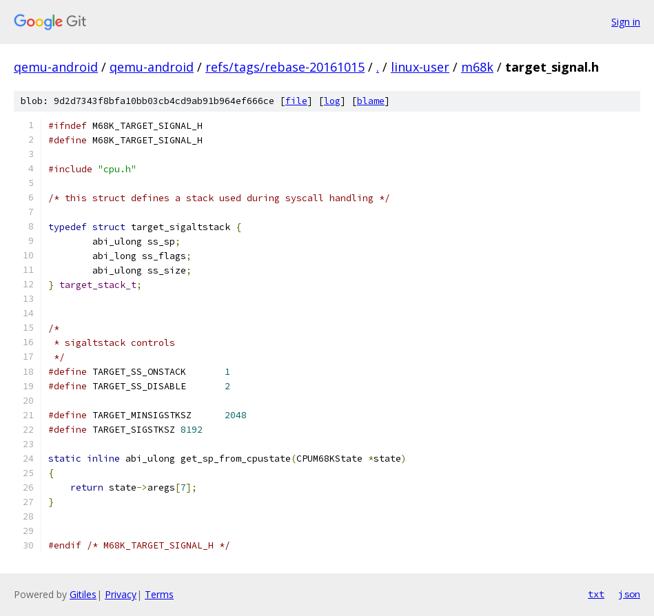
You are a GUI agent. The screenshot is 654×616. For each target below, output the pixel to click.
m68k (477, 67)
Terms (159, 594)
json (629, 594)
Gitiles (83, 594)
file (296, 101)
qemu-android (56, 67)
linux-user (420, 67)
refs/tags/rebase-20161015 (285, 67)
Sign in (625, 21)
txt (596, 594)
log (332, 101)
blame (371, 101)
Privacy (120, 594)
